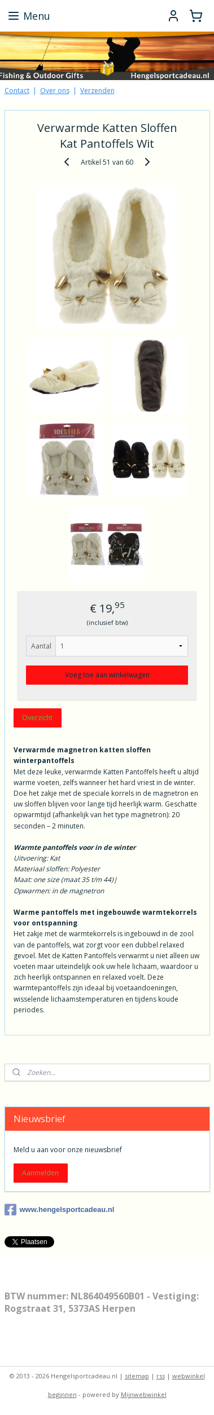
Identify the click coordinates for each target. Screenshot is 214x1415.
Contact (17, 90)
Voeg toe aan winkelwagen (107, 675)
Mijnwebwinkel (144, 1394)
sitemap (137, 1376)
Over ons (54, 90)
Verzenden (97, 90)
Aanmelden (40, 1173)
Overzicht (37, 717)
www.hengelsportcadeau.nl (60, 1209)
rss (160, 1376)
